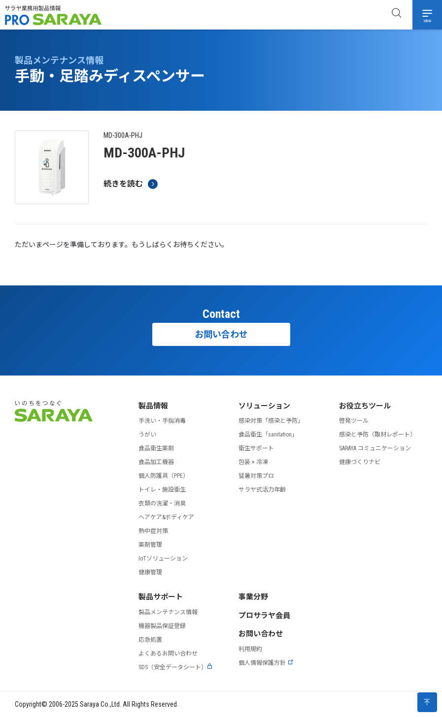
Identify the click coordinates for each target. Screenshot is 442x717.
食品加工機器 (156, 462)
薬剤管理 (150, 544)
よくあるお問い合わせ (168, 653)
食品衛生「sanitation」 (268, 434)
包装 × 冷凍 (253, 462)
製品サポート (160, 596)
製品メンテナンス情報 (168, 612)
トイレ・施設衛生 (162, 489)
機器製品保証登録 (162, 626)
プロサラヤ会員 (264, 615)
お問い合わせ (221, 334)
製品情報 (153, 406)
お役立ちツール (365, 406)
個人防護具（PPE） (163, 475)
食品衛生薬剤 (156, 448)
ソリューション (264, 406)
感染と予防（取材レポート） (377, 434)
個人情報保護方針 (266, 662)
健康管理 (150, 572)
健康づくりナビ (359, 462)
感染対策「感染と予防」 (271, 420)
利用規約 (250, 649)
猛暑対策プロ (256, 475)
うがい (147, 434)
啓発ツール (354, 420)
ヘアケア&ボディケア (166, 517)
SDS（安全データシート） (175, 667)
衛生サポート (256, 448)
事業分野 (253, 596)
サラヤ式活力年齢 (262, 489)
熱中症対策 (153, 531)
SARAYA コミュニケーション (375, 448)
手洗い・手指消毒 (162, 420)
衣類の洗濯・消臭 (162, 503)
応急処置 (150, 639)
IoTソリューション (163, 558)
